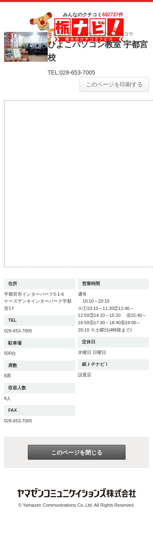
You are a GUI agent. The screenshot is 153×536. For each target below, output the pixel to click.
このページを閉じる (76, 452)
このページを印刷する (114, 84)
